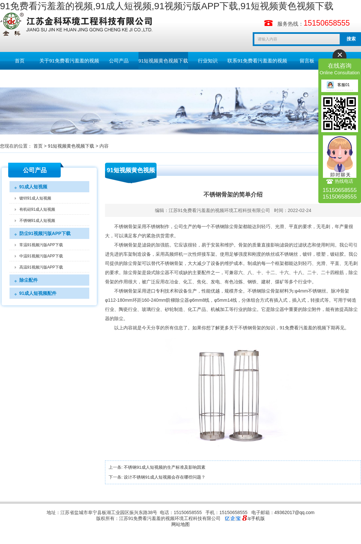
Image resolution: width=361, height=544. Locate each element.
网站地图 (180, 524)
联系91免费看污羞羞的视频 (257, 60)
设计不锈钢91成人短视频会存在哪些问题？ (164, 477)
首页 (20, 60)
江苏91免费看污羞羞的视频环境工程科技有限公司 (219, 210)
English (19, 78)
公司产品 (119, 60)
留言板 (307, 60)
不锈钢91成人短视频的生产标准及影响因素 (164, 467)
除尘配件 (28, 280)
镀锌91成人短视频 (35, 198)
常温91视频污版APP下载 (41, 245)
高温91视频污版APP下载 (41, 267)
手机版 (258, 518)
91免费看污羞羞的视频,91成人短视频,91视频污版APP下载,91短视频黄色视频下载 (166, 6)
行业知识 (208, 60)
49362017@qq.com (294, 512)
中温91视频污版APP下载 (41, 256)
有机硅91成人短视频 (37, 209)
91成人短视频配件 (38, 293)
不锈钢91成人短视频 (37, 220)
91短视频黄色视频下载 (163, 60)
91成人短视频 (33, 186)
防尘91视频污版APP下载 (45, 233)
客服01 (338, 85)
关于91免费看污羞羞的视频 (69, 60)
